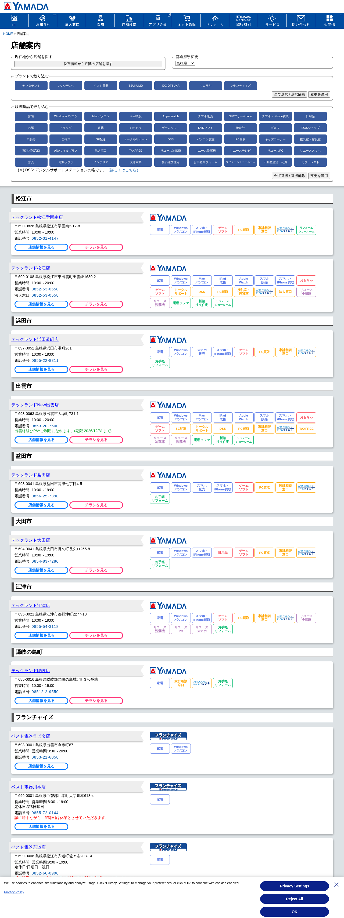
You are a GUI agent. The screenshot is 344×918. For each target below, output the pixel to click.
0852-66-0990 (45, 873)
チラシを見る (96, 247)
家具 (31, 162)
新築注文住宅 (171, 162)
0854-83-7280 (45, 561)
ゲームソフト (171, 127)
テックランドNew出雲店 (35, 404)
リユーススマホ (310, 150)
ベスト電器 (101, 85)
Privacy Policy (14, 892)
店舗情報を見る (41, 247)
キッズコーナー (275, 139)
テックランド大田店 (30, 540)
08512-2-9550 (45, 692)
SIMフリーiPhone (240, 116)
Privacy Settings (294, 886)
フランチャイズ (240, 85)
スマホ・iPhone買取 (275, 116)
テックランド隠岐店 (30, 670)
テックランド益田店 (30, 474)
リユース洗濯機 (205, 150)
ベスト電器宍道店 (28, 847)
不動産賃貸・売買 (275, 162)
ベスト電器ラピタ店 (30, 736)
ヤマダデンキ (31, 85)
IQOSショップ (310, 127)
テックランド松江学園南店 (37, 217)
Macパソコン (100, 116)
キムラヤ (206, 85)
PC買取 (240, 139)
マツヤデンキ (66, 85)
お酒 (31, 127)
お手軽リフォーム (205, 162)
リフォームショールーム (240, 162)
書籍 (101, 127)
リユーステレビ (240, 150)
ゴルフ (275, 127)
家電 (31, 116)
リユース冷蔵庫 (170, 150)
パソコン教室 (205, 139)
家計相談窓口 (31, 150)
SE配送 (101, 139)
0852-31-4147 (45, 238)
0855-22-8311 (45, 360)
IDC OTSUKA (170, 85)
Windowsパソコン (66, 116)
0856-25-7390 (45, 496)
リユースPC (275, 150)
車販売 (31, 139)
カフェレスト (310, 162)
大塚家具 (136, 162)
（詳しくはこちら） (123, 170)
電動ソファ (66, 162)
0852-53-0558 (45, 295)
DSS (171, 139)
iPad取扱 (136, 116)
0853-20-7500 (45, 426)
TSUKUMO (136, 85)
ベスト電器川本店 (28, 786)
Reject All (294, 899)
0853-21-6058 (45, 757)
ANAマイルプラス (66, 150)
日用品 (310, 116)
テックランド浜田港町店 (35, 339)
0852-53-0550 (45, 289)
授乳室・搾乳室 (310, 139)
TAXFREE (135, 150)
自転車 (66, 139)
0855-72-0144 (45, 813)
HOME (8, 34)
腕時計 (240, 127)
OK (295, 912)
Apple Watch (171, 116)
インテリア (101, 162)
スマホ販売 (205, 116)
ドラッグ (66, 127)
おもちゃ (136, 127)
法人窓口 (101, 150)
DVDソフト (205, 127)
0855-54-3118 (45, 626)
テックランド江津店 (30, 605)
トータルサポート (136, 139)
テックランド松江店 (30, 267)
